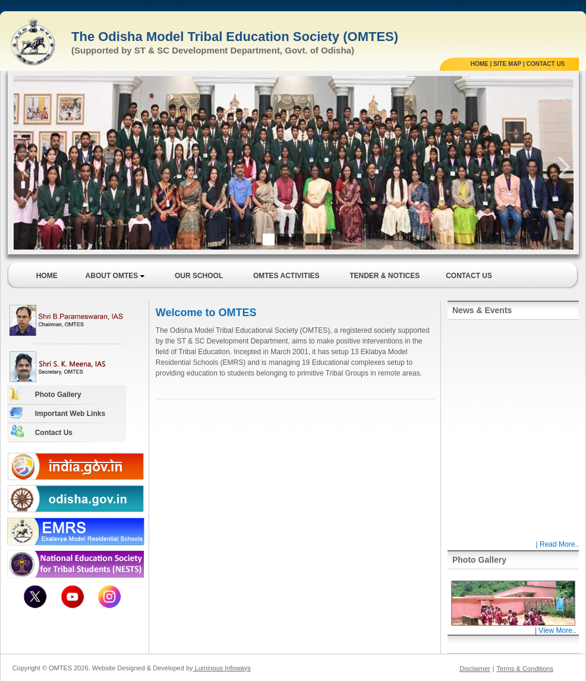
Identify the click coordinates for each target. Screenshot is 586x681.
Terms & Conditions (525, 668)
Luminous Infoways (222, 667)
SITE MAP (507, 64)
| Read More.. (557, 544)
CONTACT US (545, 64)
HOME (480, 64)
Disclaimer (474, 668)
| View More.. (513, 627)
